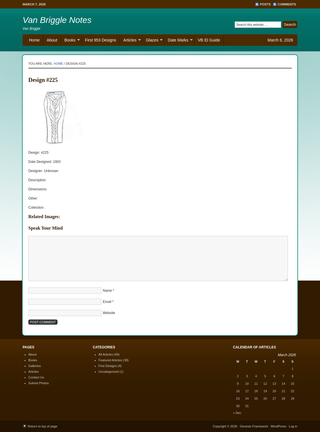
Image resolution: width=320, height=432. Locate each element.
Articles (130, 41)
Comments (287, 4)
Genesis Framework (254, 426)
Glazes (153, 41)
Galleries (34, 366)
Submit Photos (38, 383)
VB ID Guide (209, 40)
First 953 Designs (100, 40)
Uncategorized (108, 371)
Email (107, 302)
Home (34, 40)
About (52, 40)
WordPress (278, 426)
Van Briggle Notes (57, 20)
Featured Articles (110, 360)
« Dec (237, 413)
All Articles (105, 354)
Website (109, 313)
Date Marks (178, 41)
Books (70, 41)
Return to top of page (42, 426)
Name (107, 291)
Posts (265, 4)
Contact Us (36, 377)
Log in (293, 426)
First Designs (107, 366)
